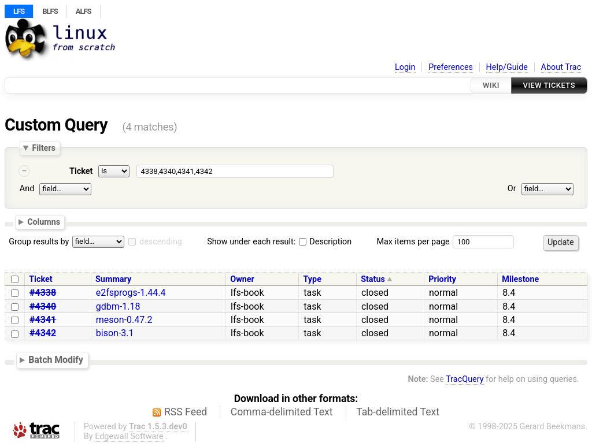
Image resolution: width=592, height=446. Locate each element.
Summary (113, 279)
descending (160, 242)
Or (512, 189)
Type (312, 279)
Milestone (520, 279)
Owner (242, 279)
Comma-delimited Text (282, 412)
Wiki (491, 85)
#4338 (42, 292)
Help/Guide (507, 67)
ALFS (83, 11)
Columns (43, 221)
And (27, 189)
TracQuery (464, 379)
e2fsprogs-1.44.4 (131, 292)
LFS (18, 11)
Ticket (80, 171)
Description (325, 242)
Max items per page (412, 242)
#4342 (42, 333)
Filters (43, 148)
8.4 (508, 292)
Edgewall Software (129, 436)
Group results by (39, 242)
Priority (442, 279)
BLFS (49, 11)
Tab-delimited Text (397, 412)
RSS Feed (185, 412)
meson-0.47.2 (124, 319)
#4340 (42, 306)
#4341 (42, 319)
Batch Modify (55, 359)
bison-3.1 (115, 333)
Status (373, 279)
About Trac (561, 67)
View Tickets (549, 85)
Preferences (450, 67)
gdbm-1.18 (118, 306)
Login (405, 67)
